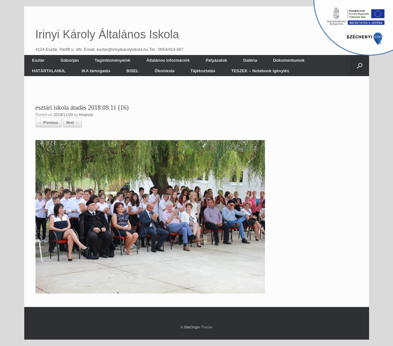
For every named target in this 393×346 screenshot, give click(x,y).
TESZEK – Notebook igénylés (260, 70)
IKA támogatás (95, 70)
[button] (359, 65)
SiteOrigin (192, 327)
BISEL (132, 70)
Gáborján (70, 60)
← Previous (48, 122)
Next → (72, 122)
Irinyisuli (86, 115)
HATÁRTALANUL (49, 70)
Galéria (250, 60)
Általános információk (168, 60)
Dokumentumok (288, 60)
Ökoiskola (164, 70)
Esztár (38, 60)
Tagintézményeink (113, 60)
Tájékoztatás (202, 70)
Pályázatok (216, 60)
